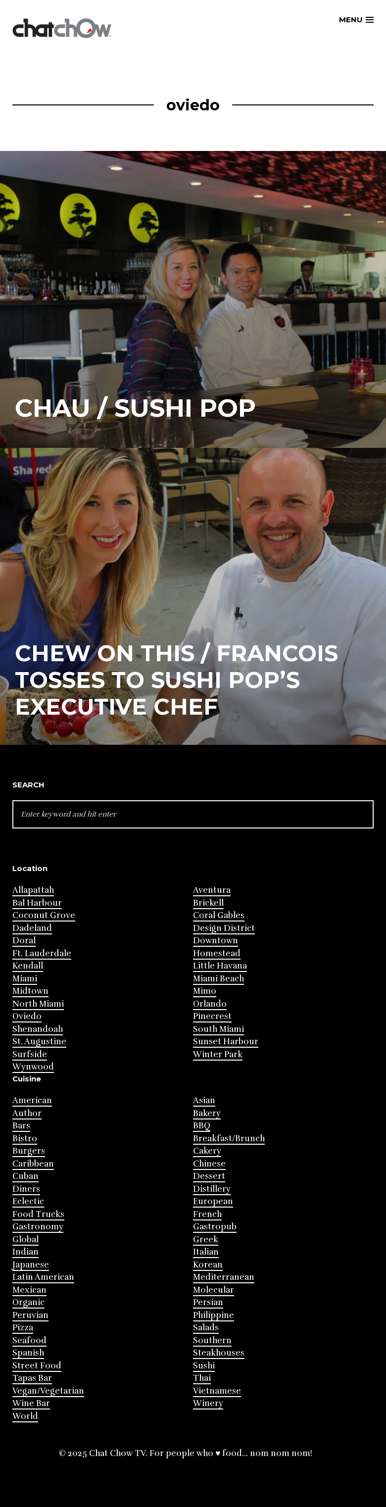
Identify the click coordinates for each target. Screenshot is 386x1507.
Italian (206, 1252)
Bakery (207, 1113)
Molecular (213, 1290)
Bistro (24, 1138)
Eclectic (28, 1201)
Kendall (27, 966)
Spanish (28, 1353)
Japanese (30, 1265)
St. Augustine (39, 1041)
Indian (25, 1252)
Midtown (30, 991)
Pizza (22, 1327)
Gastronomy (37, 1226)
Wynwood (33, 1067)
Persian (208, 1302)
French (207, 1214)
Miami (24, 978)
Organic (28, 1302)
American (32, 1100)
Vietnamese (217, 1391)
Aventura (212, 890)
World (25, 1416)
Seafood (29, 1340)
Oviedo (27, 1016)
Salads (206, 1327)
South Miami (218, 1029)
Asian (204, 1100)
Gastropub (215, 1226)
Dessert (209, 1176)
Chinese (209, 1164)
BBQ (201, 1125)
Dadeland (32, 928)
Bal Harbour (37, 903)
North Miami (38, 1004)
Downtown (215, 940)
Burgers (28, 1151)
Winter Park (217, 1054)
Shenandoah (37, 1029)
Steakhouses (218, 1353)
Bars (21, 1125)
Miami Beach (218, 978)
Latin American (43, 1277)
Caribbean (33, 1164)
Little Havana (220, 966)
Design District (224, 928)
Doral (24, 940)
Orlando (210, 1004)
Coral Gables (218, 915)
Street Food (36, 1366)
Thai (202, 1378)
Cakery (207, 1151)
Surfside (29, 1054)
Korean (208, 1265)
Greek (205, 1239)
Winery (208, 1403)
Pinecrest (212, 1016)
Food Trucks (38, 1214)
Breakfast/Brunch (229, 1138)
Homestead (217, 953)
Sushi (204, 1366)
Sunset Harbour (225, 1041)
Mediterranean (223, 1277)
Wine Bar (31, 1403)
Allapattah (33, 890)
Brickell (208, 903)
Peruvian (30, 1315)
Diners (26, 1189)
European (213, 1201)
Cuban (25, 1176)
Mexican (29, 1290)
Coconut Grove (43, 915)
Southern (212, 1340)
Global (25, 1239)
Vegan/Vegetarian (48, 1391)
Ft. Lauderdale (41, 953)
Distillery (212, 1189)
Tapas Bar (32, 1378)
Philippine (213, 1315)
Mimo (204, 991)
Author (27, 1113)
